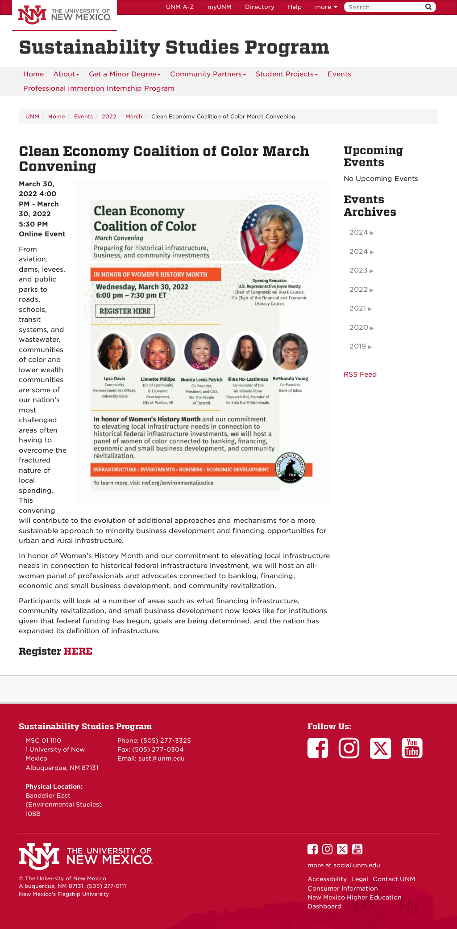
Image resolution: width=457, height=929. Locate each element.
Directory (259, 7)
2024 (358, 232)
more (326, 7)
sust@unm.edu (161, 758)
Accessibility (327, 879)
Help (295, 7)
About (66, 75)
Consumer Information (342, 888)
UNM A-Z (180, 7)
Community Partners (208, 75)
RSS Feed (360, 374)
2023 (358, 270)
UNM (32, 116)
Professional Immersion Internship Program (98, 88)
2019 (357, 346)
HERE (78, 651)
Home (33, 74)
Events (339, 74)
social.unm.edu (356, 865)
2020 (358, 328)
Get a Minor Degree (125, 75)
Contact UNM (394, 879)
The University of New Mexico (64, 15)
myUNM (220, 7)
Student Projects (287, 75)
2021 (357, 308)
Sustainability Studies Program (85, 726)
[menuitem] (33, 74)
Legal (359, 879)
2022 (109, 116)
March (133, 116)
